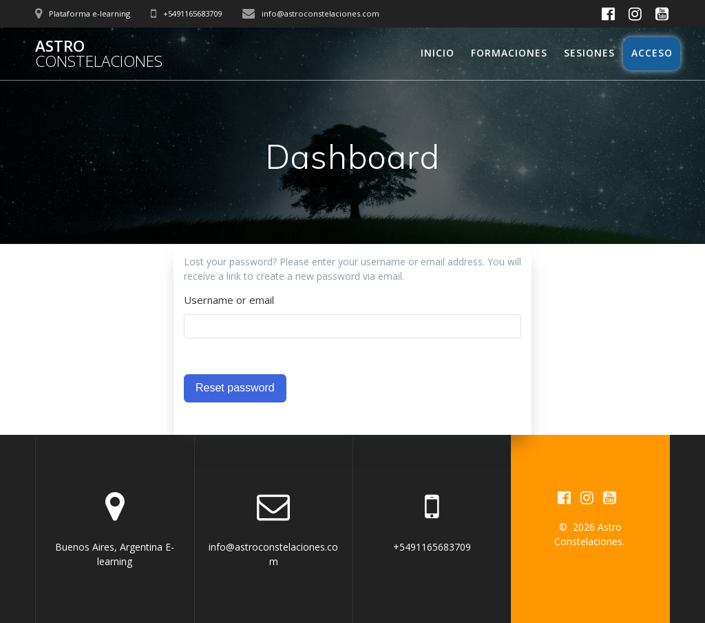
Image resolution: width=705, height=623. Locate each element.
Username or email (229, 300)
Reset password (235, 388)
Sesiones (589, 52)
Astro (98, 54)
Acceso (651, 52)
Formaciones (509, 52)
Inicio (437, 52)
